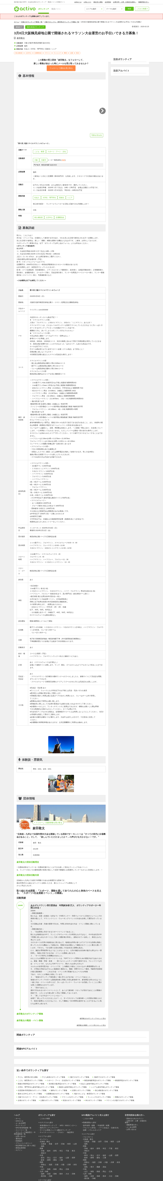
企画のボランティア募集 (27, 1100)
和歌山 (43, 1165)
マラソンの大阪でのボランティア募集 (120, 1100)
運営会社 (19, 1139)
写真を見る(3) (96, 135)
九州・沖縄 (44, 1171)
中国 (41, 1167)
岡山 (61, 1169)
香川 (92, 1167)
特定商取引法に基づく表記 (26, 1145)
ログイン (19, 1150)
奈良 (75, 1165)
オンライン (44, 1139)
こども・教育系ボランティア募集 (30, 1080)
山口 (42, 1169)
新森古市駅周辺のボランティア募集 (31, 1084)
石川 (55, 1158)
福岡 (42, 1174)
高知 (104, 1167)
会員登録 (108, 2)
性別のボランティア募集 (72, 1100)
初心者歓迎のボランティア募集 (106, 1090)
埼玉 (61, 1151)
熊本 (61, 1174)
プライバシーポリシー (24, 1143)
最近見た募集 (98, 2)
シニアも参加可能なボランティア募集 (105, 1087)
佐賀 (49, 1174)
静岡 (49, 1160)
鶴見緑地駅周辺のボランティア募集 (97, 1080)
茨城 (42, 1151)
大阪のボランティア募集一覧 (31, 22)
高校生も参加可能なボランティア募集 (73, 1087)
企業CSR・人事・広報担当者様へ (124, 2)
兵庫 (69, 1165)
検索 (129, 9)
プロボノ (61, 1132)
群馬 (55, 1151)
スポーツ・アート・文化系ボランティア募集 (63, 1080)
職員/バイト (56, 9)
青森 (50, 1144)
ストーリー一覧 (21, 1130)
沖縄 (50, 1176)
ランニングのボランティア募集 (99, 1097)
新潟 (42, 1158)
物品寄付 (70, 1132)
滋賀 (50, 1165)
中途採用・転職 (103, 1125)
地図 (63, 160)
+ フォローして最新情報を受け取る (48, 823)
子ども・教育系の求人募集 (28, 1077)
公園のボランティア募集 (49, 1100)
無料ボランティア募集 (59, 1090)
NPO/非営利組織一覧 (23, 1128)
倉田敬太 (21, 38)
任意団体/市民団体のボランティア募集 (32, 1090)
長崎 (55, 1174)
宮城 (62, 1144)
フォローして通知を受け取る (61, 68)
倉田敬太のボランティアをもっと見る (93, 1018)
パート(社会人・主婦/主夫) (109, 1128)
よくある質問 (21, 1123)
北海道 (43, 1144)
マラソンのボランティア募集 (72, 1097)
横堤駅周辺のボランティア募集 (126, 1080)
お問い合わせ (21, 1136)
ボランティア (43, 9)
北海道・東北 (45, 1142)
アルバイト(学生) (89, 1128)
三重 (61, 1160)
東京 (73, 1151)
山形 (75, 1144)
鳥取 (49, 1169)
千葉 (67, 1151)
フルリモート (88, 1137)
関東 (41, 1148)
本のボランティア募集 (93, 1100)
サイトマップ (21, 1125)
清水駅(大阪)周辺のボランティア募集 (62, 1084)
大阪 (36, 160)
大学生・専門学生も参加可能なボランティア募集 (36, 1087)
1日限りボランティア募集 (81, 1090)
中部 (41, 1155)
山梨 (67, 1158)
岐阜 (42, 1160)
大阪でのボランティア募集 (79, 1077)
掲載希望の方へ (143, 2)
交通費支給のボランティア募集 (57, 1094)
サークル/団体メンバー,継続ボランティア (55, 1130)
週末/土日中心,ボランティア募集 (30, 1094)
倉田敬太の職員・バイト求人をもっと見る (91, 1025)
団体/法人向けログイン (135, 1119)
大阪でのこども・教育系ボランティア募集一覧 (61, 22)
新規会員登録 (21, 1148)
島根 (55, 1169)
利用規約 (19, 1141)
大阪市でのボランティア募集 (104, 1077)
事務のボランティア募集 (124, 1097)
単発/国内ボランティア (48, 1125)
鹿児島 (43, 1176)
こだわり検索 (141, 9)
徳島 (86, 1167)
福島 (42, 1146)
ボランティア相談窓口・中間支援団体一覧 (25, 1133)
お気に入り (87, 2)
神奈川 (43, 1153)
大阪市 (43, 160)
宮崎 (73, 1174)
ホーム (16, 22)
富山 (49, 1158)
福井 (61, 1158)
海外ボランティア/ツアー (49, 1128)
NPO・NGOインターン (68, 1125)
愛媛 (98, 1167)
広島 (67, 1169)
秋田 (69, 1144)
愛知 (55, 1160)
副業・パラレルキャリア (92, 1130)
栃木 (49, 1151)
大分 (67, 1174)
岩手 (56, 1144)
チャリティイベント (47, 1132)
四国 (84, 1165)
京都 (56, 1165)
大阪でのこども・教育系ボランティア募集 (89, 1094)
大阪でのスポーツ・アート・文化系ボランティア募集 (38, 1097)
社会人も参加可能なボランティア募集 (94, 1084)
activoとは (77, 2)
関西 (41, 1162)
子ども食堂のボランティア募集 (53, 1077)
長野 (73, 1158)
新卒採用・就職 (89, 1125)
